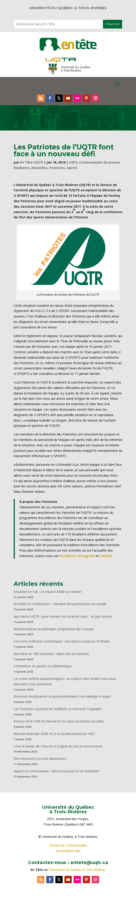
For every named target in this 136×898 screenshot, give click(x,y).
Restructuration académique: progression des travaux (54, 629)
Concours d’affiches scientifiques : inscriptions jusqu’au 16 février (62, 641)
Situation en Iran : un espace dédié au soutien (47, 591)
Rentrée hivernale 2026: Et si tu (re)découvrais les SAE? (54, 734)
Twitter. (106, 556)
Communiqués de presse (99, 162)
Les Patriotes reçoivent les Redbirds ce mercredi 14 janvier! (57, 709)
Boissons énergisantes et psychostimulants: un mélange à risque (62, 696)
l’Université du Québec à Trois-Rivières (77, 869)
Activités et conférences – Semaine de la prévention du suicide (60, 604)
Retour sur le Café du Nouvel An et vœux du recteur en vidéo (59, 721)
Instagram (86, 556)
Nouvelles (39, 168)
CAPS (73, 162)
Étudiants (22, 168)
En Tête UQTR (31, 162)
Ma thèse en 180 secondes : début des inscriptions (51, 654)
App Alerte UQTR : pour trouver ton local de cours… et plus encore (63, 616)
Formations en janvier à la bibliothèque (43, 666)
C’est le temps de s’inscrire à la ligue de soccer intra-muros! (58, 746)
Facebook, (68, 556)
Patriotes (57, 168)
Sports (72, 168)
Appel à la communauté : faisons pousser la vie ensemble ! (57, 771)
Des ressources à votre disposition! (40, 758)
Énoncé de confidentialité (68, 845)
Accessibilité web (68, 851)
